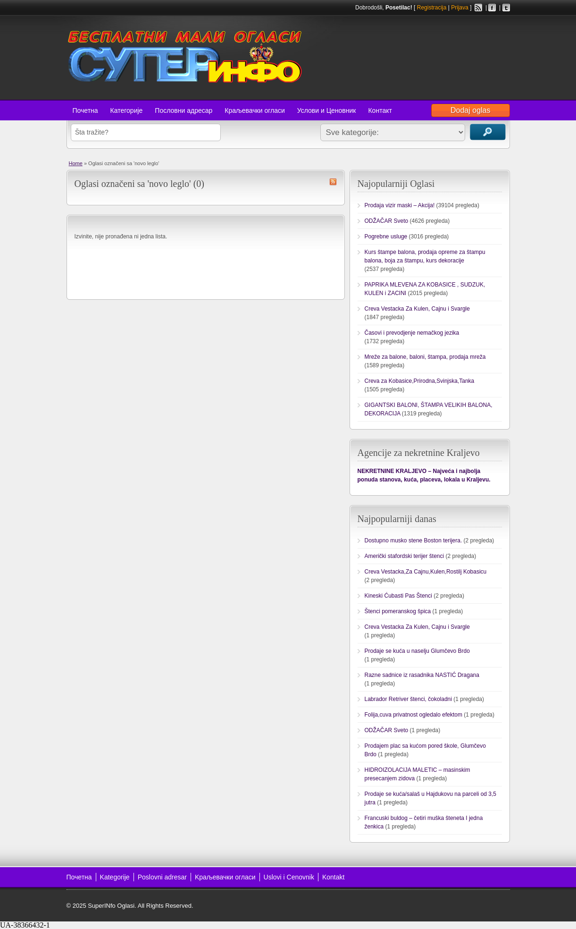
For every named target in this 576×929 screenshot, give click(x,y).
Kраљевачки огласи (225, 877)
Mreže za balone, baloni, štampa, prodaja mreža (425, 357)
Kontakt (333, 877)
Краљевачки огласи (254, 110)
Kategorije (115, 877)
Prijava (459, 7)
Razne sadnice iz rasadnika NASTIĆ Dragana (422, 675)
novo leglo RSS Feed (333, 182)
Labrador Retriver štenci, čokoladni (408, 699)
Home (76, 163)
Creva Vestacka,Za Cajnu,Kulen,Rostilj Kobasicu (426, 571)
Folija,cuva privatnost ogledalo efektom (413, 714)
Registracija (432, 7)
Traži (488, 132)
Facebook (492, 7)
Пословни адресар (183, 110)
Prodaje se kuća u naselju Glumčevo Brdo (417, 651)
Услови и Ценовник (326, 110)
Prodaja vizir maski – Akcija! (400, 205)
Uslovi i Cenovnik (289, 877)
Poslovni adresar (162, 877)
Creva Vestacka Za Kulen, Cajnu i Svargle (417, 308)
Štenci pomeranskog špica (398, 611)
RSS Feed (478, 7)
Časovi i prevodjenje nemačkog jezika (412, 332)
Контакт (380, 110)
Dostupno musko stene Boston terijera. (413, 540)
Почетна (85, 110)
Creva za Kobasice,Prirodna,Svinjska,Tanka (420, 381)
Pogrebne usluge (386, 236)
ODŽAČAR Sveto (387, 221)
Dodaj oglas (471, 110)
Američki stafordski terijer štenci (404, 556)
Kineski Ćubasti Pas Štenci (398, 595)
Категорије (126, 110)
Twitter (506, 7)
